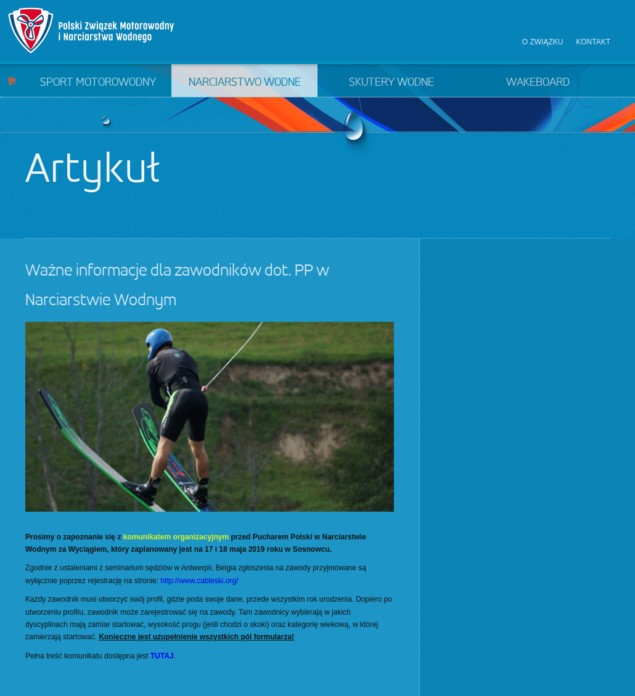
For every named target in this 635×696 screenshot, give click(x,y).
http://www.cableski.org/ (199, 580)
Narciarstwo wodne (245, 82)
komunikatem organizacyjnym (176, 537)
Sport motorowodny (98, 82)
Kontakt (593, 42)
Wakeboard (538, 82)
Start (12, 80)
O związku (542, 42)
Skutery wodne (391, 82)
